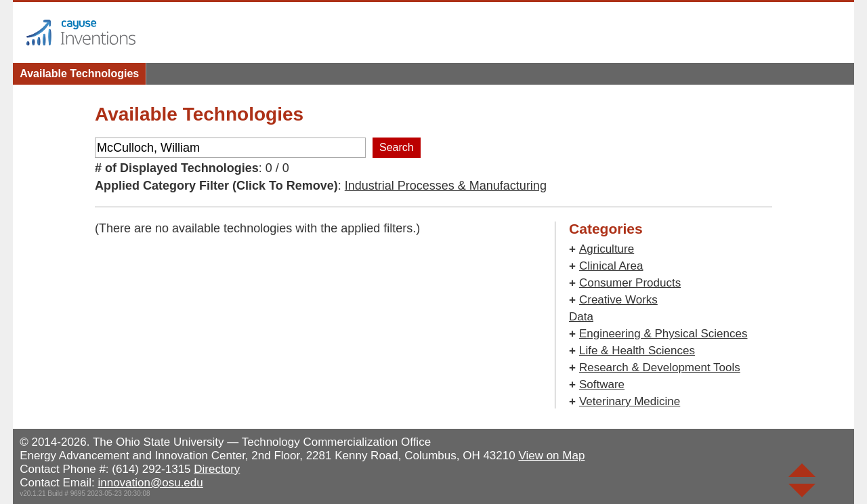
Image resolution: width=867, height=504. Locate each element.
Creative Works (618, 299)
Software (602, 384)
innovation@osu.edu (150, 482)
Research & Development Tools (659, 367)
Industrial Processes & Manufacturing (446, 185)
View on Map (551, 455)
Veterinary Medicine (629, 401)
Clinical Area (611, 265)
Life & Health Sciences (637, 350)
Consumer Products (630, 282)
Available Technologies (79, 73)
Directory (217, 469)
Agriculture (606, 249)
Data (581, 316)
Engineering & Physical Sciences (663, 333)
